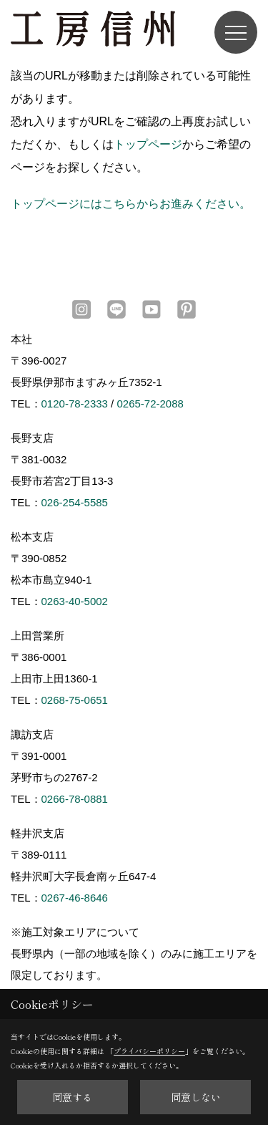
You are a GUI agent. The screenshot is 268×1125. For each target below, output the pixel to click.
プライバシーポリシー (149, 1051)
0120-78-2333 (74, 403)
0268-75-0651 (74, 700)
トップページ (148, 144)
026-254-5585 (74, 502)
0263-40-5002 (74, 601)
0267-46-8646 (74, 898)
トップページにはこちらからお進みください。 (131, 204)
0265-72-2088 (149, 403)
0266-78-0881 (74, 799)
